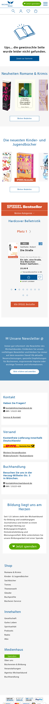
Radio (7, 635)
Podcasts (8, 631)
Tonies (7, 585)
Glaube (7, 593)
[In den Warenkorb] (28, 277)
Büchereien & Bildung (15, 664)
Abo (6, 639)
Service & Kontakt (12, 417)
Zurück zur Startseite (24, 58)
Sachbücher (10, 580)
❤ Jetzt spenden (32, 4)
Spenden (12, 656)
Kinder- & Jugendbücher (16, 576)
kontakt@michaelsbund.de (19, 408)
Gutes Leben (10, 622)
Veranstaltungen (12, 668)
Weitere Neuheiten (24, 118)
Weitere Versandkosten (14, 452)
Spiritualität (10, 626)
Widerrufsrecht (10, 456)
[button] (11, 289)
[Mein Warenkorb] (36, 11)
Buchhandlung (11, 677)
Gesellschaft (10, 618)
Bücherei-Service (12, 601)
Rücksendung (26, 456)
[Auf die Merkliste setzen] (39, 277)
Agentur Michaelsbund (15, 673)
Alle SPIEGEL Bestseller (24, 304)
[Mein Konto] (21, 11)
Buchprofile (10, 597)
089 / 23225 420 (13, 486)
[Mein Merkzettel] (28, 11)
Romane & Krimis (12, 572)
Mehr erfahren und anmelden (24, 371)
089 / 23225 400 (13, 411)
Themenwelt (10, 589)
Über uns (8, 660)
